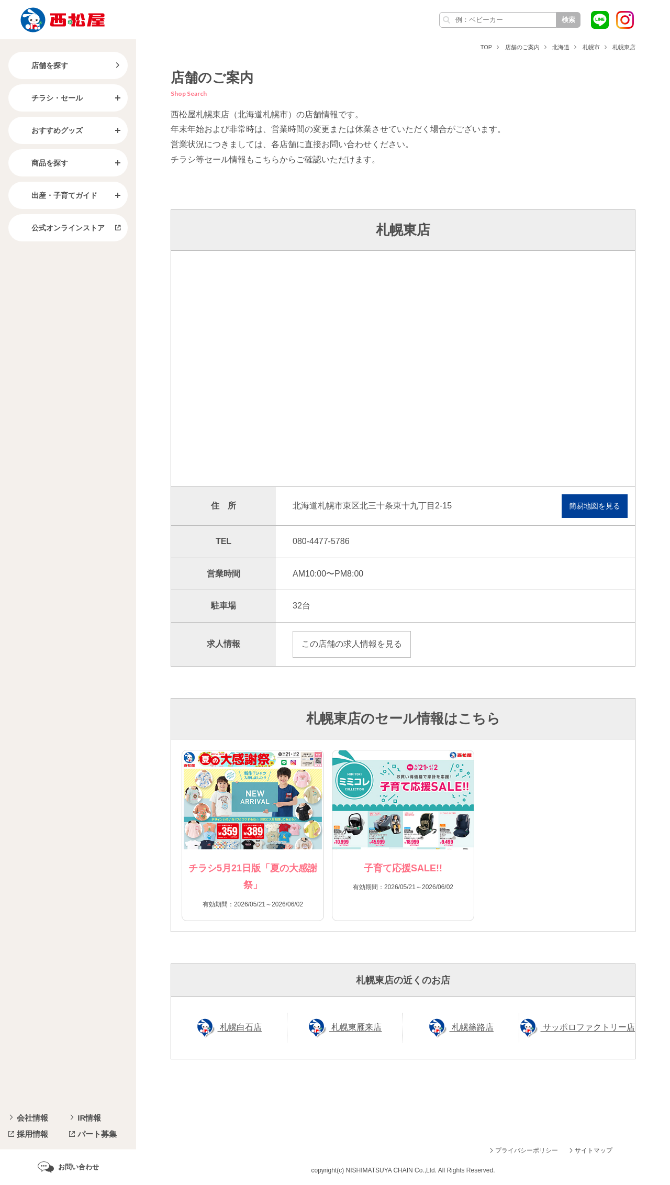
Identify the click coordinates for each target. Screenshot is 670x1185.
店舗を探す (41, 65)
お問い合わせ (78, 1167)
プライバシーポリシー (526, 1150)
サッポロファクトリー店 (588, 1027)
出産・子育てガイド (56, 195)
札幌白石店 (240, 1027)
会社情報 (32, 1117)
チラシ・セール (49, 98)
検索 (568, 20)
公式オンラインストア (60, 228)
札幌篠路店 (472, 1027)
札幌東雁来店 (355, 1027)
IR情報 (89, 1117)
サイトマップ (593, 1150)
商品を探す (41, 163)
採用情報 (32, 1133)
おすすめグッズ (49, 130)
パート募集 (97, 1133)
